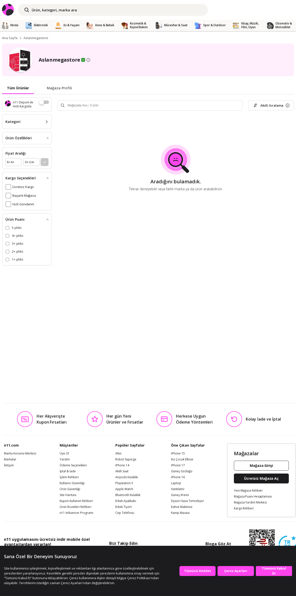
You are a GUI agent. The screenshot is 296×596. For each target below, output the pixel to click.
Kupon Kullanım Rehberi (76, 501)
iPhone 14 (122, 465)
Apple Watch (124, 489)
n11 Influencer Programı (76, 513)
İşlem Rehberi (69, 477)
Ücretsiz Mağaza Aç (261, 478)
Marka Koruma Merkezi (20, 453)
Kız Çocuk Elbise (182, 459)
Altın (118, 453)
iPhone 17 (178, 465)
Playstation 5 (124, 483)
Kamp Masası (180, 513)
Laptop (176, 483)
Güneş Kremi (180, 495)
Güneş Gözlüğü (181, 471)
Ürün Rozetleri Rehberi (75, 507)
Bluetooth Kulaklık (127, 495)
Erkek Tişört (123, 507)
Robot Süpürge (125, 459)
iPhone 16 (178, 477)
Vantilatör (178, 489)
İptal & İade (68, 471)
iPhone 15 (178, 453)
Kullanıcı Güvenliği (72, 483)
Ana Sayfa (10, 38)
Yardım (65, 459)
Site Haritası (68, 495)
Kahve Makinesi (181, 507)
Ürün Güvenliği (70, 489)
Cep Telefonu (124, 513)
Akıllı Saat (121, 471)
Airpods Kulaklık (126, 477)
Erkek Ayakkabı (125, 501)
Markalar (10, 459)
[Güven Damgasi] (287, 544)
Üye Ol (64, 453)
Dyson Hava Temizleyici (187, 501)
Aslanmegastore (36, 38)
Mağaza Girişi (261, 465)
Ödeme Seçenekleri (73, 465)
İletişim (9, 465)
